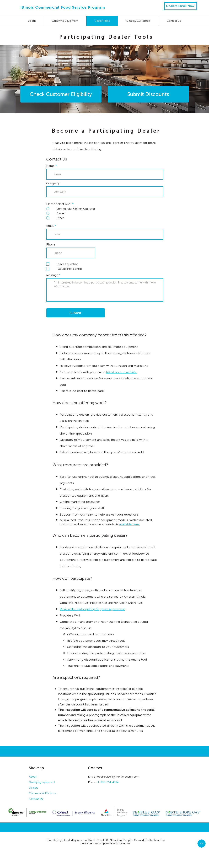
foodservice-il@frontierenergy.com (117, 776)
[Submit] (75, 312)
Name (50, 165)
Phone (50, 244)
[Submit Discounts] (148, 94)
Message (52, 275)
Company (53, 183)
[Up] (201, 843)
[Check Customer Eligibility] (60, 94)
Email (50, 225)
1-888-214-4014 (108, 782)
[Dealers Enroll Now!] (180, 6)
